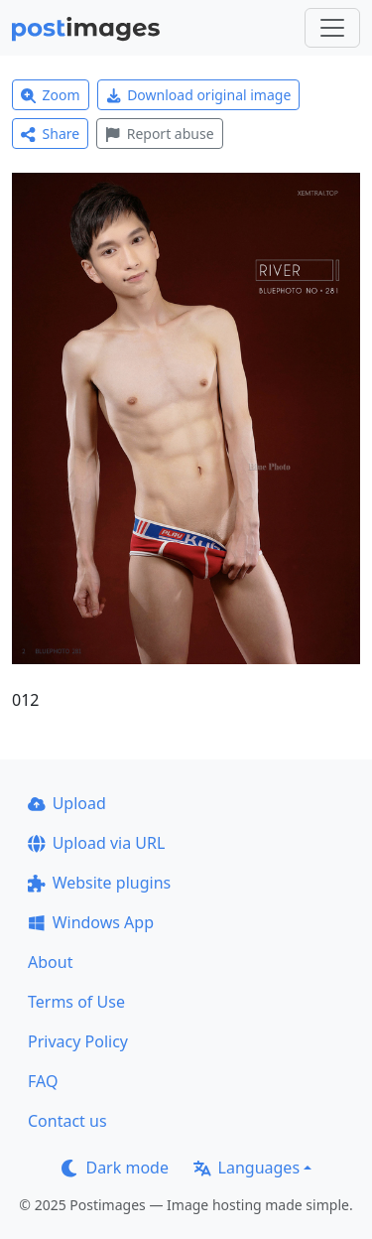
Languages (246, 1167)
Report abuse (159, 133)
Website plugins (99, 883)
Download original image (199, 94)
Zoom (50, 94)
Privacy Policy (78, 1041)
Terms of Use (76, 1002)
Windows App (91, 922)
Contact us (67, 1121)
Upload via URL (96, 843)
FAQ (43, 1081)
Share (50, 133)
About (50, 962)
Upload (67, 803)
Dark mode (115, 1167)
